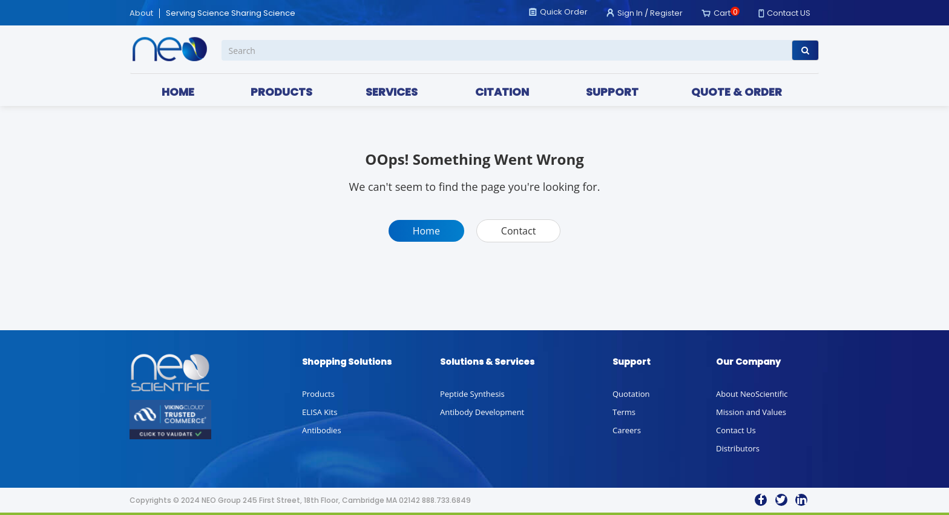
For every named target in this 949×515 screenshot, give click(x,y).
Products (318, 393)
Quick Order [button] (564, 12)
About (141, 13)
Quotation (630, 393)
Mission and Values (751, 412)
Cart (722, 13)
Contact (518, 231)
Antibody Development (482, 412)
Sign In (630, 13)
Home (426, 231)
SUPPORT (612, 91)
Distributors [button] (738, 448)
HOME (178, 91)
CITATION (502, 91)
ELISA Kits (319, 412)
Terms (623, 412)
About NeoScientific (752, 393)
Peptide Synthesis (472, 393)
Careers (626, 430)
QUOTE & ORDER (736, 91)
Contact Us (736, 430)
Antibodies (321, 430)
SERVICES (392, 91)
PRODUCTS (281, 91)
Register (666, 13)
